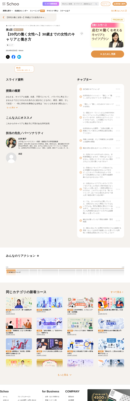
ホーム (5, 396)
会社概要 (71, 400)
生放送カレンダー (21, 11)
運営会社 (71, 396)
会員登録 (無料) (119, 4)
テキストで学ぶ (52, 11)
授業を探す (8, 11)
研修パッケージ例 (50, 400)
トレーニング (37, 11)
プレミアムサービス (24, 396)
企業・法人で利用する (52, 396)
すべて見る (117, 292)
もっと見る (13, 107)
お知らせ (6, 400)
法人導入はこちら (119, 11)
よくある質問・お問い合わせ (27, 400)
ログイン (105, 4)
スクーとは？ (65, 11)
